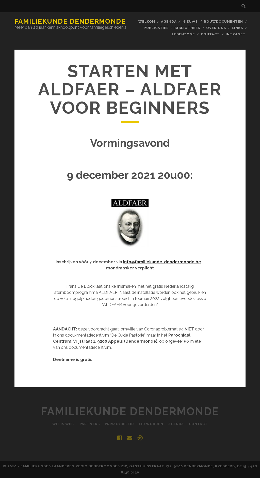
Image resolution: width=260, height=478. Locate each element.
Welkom (146, 21)
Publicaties (156, 28)
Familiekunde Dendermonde (70, 21)
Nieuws (190, 21)
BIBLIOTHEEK (187, 28)
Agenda (168, 21)
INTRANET (236, 34)
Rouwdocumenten (223, 21)
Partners (90, 424)
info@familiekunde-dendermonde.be (162, 261)
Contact (210, 34)
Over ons (216, 28)
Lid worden (151, 424)
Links (237, 28)
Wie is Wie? (63, 424)
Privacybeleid (119, 424)
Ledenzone (183, 34)
